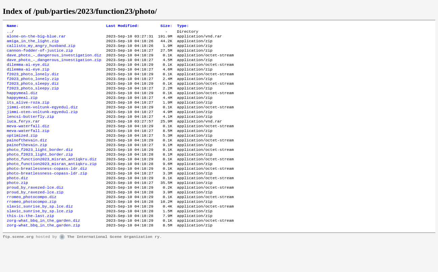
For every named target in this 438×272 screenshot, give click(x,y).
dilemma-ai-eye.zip (28, 76)
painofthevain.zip (27, 162)
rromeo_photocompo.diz (31, 221)
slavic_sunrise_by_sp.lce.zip (40, 238)
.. (9, 32)
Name (13, 26)
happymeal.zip (22, 108)
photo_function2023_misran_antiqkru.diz (51, 178)
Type (183, 26)
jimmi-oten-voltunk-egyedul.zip (42, 124)
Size (166, 26)
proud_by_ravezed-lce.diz (35, 211)
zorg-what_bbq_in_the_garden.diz (43, 248)
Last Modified (122, 26)
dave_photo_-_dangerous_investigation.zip (54, 65)
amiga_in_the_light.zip (33, 43)
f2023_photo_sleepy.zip (33, 97)
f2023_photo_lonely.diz (33, 81)
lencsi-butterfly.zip (30, 130)
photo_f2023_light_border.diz (40, 167)
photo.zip (17, 205)
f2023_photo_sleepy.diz (33, 92)
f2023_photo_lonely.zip (33, 86)
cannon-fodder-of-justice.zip (40, 54)
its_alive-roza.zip (28, 113)
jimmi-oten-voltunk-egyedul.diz (42, 119)
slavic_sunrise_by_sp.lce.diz (40, 232)
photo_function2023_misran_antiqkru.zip (51, 184)
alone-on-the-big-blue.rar (36, 38)
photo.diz (17, 200)
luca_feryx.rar (23, 135)
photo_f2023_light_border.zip (40, 173)
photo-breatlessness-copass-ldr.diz (47, 189)
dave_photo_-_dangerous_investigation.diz (54, 59)
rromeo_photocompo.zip (31, 227)
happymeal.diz (22, 103)
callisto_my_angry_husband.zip (41, 49)
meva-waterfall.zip (28, 146)
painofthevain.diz (27, 157)
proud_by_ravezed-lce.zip (35, 216)
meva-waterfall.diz (28, 140)
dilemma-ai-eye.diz (28, 70)
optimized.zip (22, 151)
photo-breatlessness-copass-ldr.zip (47, 194)
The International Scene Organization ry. (114, 266)
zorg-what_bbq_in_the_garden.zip (43, 254)
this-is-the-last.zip (30, 243)
